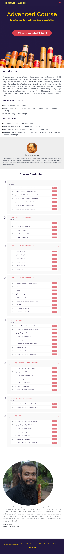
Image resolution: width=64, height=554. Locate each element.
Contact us (56, 544)
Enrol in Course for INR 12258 (32, 33)
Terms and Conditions (27, 544)
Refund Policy (38, 544)
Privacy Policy (48, 544)
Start (54, 187)
